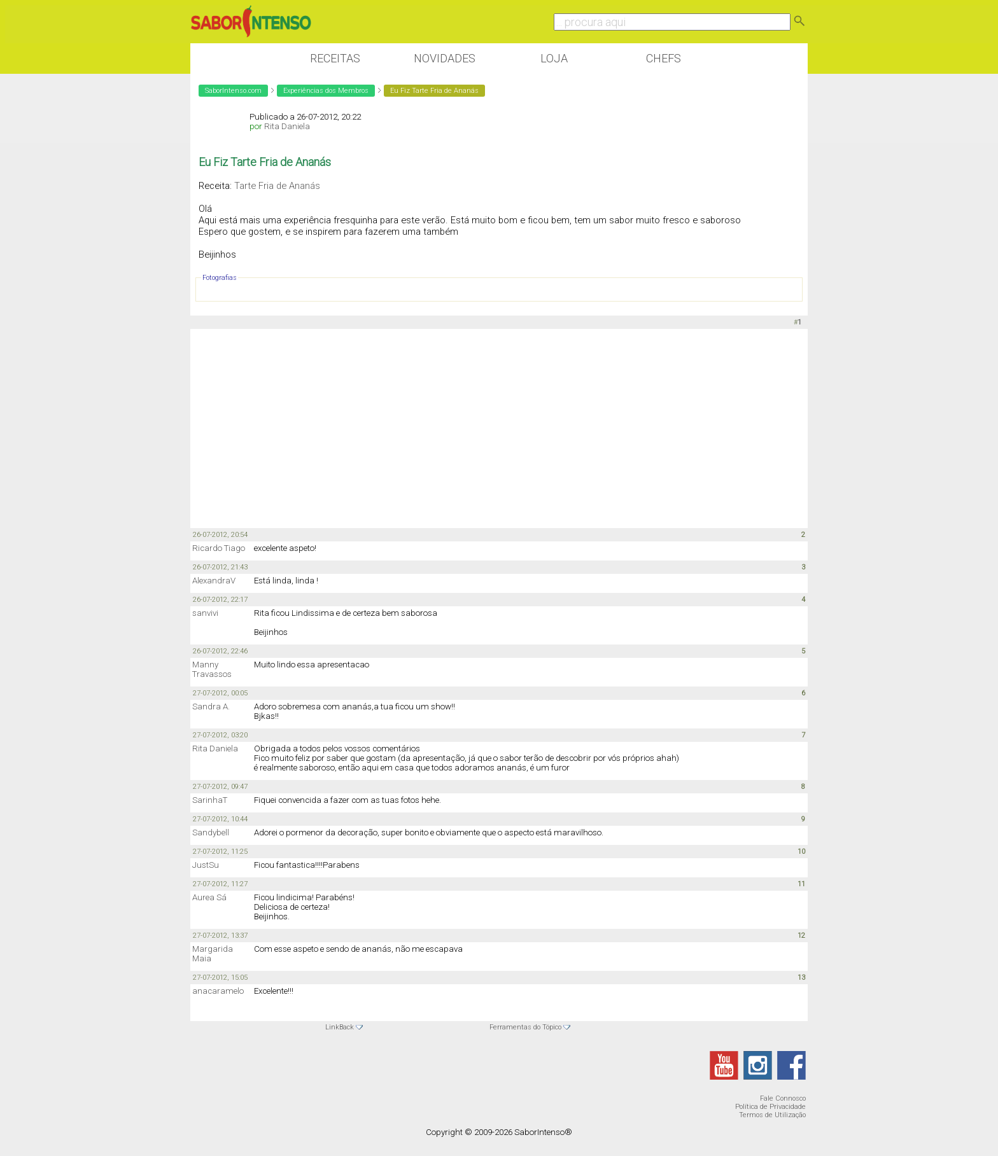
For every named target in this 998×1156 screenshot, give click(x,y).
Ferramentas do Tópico (525, 1027)
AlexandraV (213, 580)
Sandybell (210, 832)
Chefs (663, 58)
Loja (554, 58)
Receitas (335, 58)
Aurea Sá (209, 897)
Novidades (444, 58)
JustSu (205, 865)
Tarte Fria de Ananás (277, 186)
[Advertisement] (499, 427)
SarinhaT (209, 800)
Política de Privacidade (770, 1107)
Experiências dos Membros (326, 91)
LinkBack (339, 1027)
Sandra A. (211, 706)
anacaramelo (218, 991)
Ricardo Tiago (218, 548)
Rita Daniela (287, 126)
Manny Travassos (212, 669)
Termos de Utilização (772, 1115)
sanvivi (205, 613)
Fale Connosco (783, 1098)
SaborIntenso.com (233, 91)
